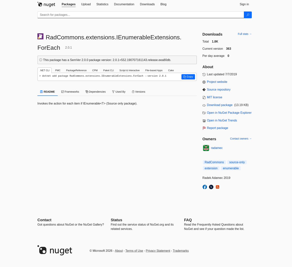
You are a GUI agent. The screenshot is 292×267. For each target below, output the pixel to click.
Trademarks (181, 250)
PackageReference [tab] (76, 70)
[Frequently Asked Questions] (188, 220)
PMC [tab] (57, 70)
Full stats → (245, 33)
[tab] (68, 4)
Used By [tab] (118, 92)
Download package (220, 105)
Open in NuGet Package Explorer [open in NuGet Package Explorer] (229, 112)
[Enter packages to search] (140, 14)
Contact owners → (241, 138)
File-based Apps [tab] (154, 70)
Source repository (219, 89)
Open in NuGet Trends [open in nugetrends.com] (222, 120)
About (119, 250)
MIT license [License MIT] (214, 97)
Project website (217, 81)
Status (116, 220)
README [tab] (47, 92)
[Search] (248, 14)
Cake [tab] (171, 70)
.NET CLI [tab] (44, 70)
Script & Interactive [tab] (129, 70)
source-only (237, 162)
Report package (217, 128)
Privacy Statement (158, 250)
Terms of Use (134, 250)
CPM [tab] (95, 70)
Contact (44, 220)
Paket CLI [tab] (108, 70)
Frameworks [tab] (70, 92)
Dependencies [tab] (96, 92)
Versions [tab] (138, 92)
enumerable (231, 168)
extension (211, 168)
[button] (188, 76)
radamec (217, 148)
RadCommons (214, 162)
